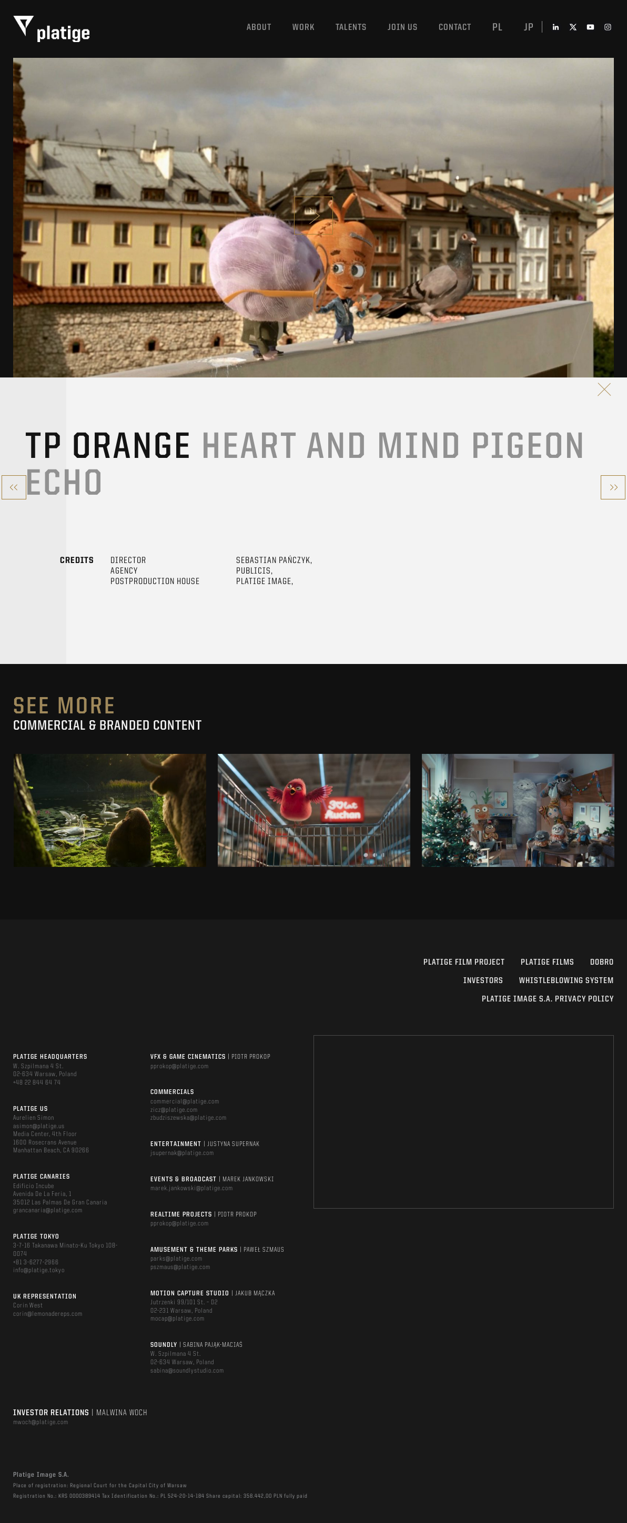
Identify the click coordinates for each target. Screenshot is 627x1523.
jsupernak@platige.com (182, 1153)
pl (497, 28)
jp (529, 28)
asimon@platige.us (39, 1126)
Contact (455, 27)
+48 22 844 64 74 (37, 1082)
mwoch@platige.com (40, 1422)
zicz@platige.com (174, 1110)
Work (303, 27)
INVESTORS (483, 981)
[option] (110, 810)
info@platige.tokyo (39, 1270)
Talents (351, 27)
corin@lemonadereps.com (48, 1314)
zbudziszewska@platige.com (188, 1118)
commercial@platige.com (184, 1101)
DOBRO (602, 962)
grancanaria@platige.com (48, 1210)
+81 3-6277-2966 (36, 1262)
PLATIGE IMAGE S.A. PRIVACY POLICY (548, 999)
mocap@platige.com (177, 1318)
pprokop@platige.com (179, 1066)
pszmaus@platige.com (180, 1267)
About (259, 27)
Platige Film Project (464, 962)
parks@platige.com (176, 1258)
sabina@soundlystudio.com (187, 1370)
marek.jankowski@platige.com (191, 1188)
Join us (403, 27)
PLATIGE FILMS (547, 962)
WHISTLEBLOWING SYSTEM (566, 981)
